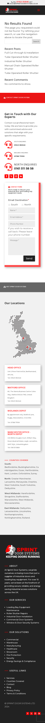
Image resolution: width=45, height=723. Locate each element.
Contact (10, 684)
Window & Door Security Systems (22, 623)
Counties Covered (15, 681)
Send (29, 258)
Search (36, 41)
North (26, 204)
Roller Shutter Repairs (17, 613)
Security (10, 658)
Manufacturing (13, 646)
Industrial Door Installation (19, 616)
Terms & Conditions (16, 693)
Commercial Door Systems (19, 620)
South (13, 204)
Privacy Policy (13, 690)
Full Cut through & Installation (22, 52)
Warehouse (12, 643)
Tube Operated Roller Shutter (22, 57)
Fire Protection (13, 655)
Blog (8, 687)
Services (10, 678)
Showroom (11, 652)
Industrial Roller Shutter (18, 61)
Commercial (12, 639)
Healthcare (11, 649)
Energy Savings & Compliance (21, 661)
